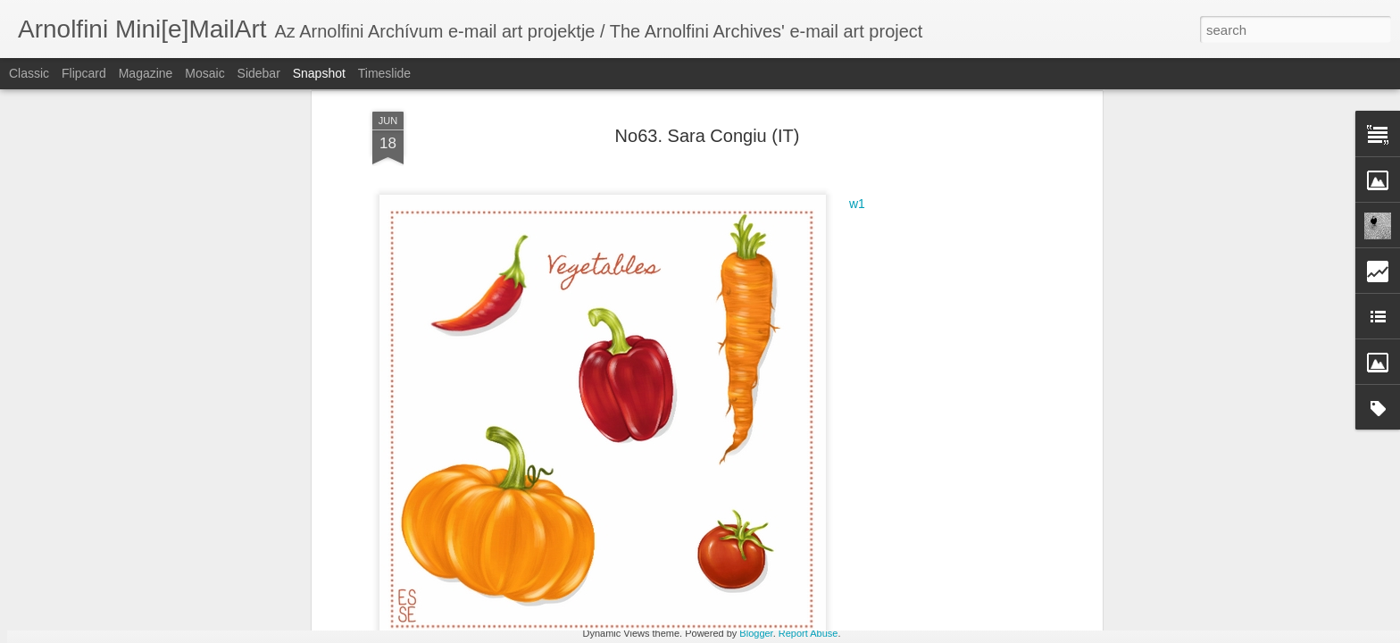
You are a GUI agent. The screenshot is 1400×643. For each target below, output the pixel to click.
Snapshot (319, 73)
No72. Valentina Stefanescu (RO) (584, 550)
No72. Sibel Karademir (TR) (348, 553)
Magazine (146, 73)
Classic (29, 73)
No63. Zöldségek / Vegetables (769, 309)
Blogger (755, 633)
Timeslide (384, 73)
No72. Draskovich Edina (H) (1210, 549)
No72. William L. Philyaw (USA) (1003, 550)
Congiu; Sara (642, 309)
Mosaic (204, 73)
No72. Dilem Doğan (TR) (772, 560)
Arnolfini (781, 286)
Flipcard (84, 73)
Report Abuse (808, 633)
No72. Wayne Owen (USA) (135, 559)
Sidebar (259, 73)
